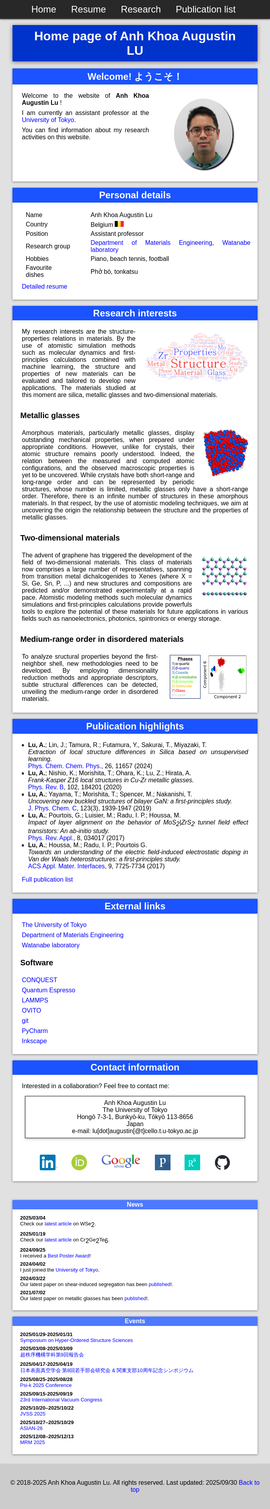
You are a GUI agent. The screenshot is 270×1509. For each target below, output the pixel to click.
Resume (88, 9)
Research (141, 9)
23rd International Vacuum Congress (61, 1400)
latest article (58, 1224)
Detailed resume (45, 286)
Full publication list (47, 879)
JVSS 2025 (33, 1414)
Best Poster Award (68, 1256)
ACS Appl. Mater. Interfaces (66, 866)
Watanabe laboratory (51, 945)
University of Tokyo (48, 120)
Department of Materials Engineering (151, 242)
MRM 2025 (32, 1442)
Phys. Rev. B (46, 787)
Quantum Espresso (48, 990)
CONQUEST (39, 980)
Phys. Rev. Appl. (50, 838)
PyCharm (35, 1031)
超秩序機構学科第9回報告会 (52, 1355)
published (160, 1284)
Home (43, 9)
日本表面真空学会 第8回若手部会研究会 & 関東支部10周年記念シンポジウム (107, 1370)
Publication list (205, 9)
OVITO (31, 1010)
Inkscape (34, 1041)
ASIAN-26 (31, 1428)
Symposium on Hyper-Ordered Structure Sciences (76, 1340)
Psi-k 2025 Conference (46, 1385)
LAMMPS (35, 1000)
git (25, 1020)
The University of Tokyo (54, 925)
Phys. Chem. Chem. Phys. (64, 766)
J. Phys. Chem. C (52, 808)
